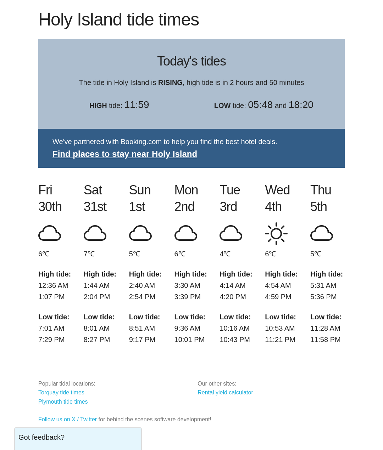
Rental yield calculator (225, 392)
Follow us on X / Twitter (67, 419)
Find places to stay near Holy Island (124, 154)
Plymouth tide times (63, 402)
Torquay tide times (61, 392)
